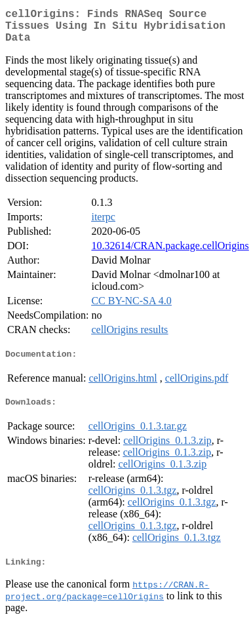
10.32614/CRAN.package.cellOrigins (169, 253)
